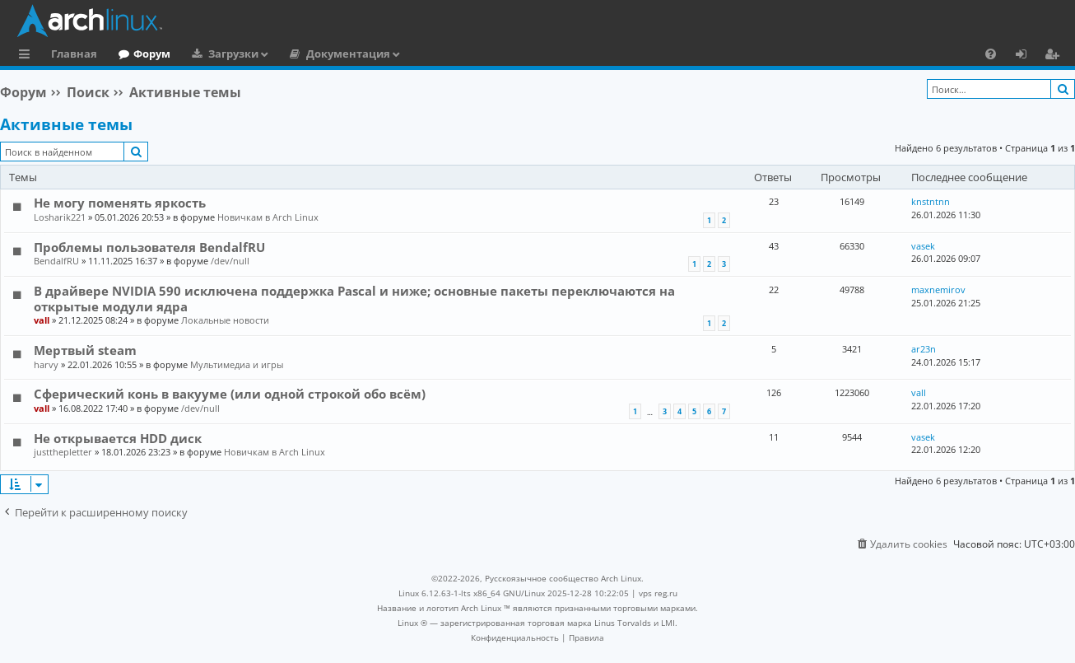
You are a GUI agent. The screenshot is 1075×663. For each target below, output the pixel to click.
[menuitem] (990, 53)
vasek (923, 246)
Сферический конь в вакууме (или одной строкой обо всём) (230, 393)
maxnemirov (938, 289)
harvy (46, 364)
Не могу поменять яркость (120, 202)
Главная (74, 53)
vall (41, 320)
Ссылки (27, 56)
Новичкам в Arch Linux (268, 217)
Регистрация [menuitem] (1055, 56)
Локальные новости (225, 320)
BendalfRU (56, 260)
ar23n (923, 349)
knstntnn (930, 201)
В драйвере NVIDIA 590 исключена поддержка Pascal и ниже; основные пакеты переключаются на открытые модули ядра (354, 298)
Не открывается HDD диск (118, 438)
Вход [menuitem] (1027, 56)
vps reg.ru (658, 593)
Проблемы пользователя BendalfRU (149, 247)
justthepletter (63, 452)
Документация (348, 53)
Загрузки (233, 53)
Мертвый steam (85, 350)
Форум (151, 53)
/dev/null (230, 260)
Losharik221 (60, 217)
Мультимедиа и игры (236, 364)
